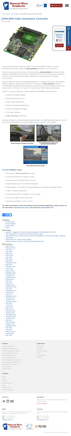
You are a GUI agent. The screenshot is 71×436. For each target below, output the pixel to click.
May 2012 (9, 320)
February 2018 (10, 272)
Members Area (56, 5)
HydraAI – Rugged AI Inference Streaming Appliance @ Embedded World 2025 (31, 232)
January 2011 (10, 324)
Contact (4, 381)
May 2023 (9, 249)
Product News (10, 222)
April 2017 (9, 283)
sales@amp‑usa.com (21, 207)
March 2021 (9, 255)
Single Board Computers (9, 364)
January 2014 (10, 298)
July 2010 (9, 327)
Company (5, 373)
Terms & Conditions (8, 389)
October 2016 (10, 285)
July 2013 (9, 303)
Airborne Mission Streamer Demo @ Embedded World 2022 (25, 241)
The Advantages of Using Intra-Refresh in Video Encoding (24, 234)
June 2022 (9, 251)
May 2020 (9, 259)
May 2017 (9, 281)
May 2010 (9, 329)
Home (3, 14)
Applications (41, 343)
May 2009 (9, 335)
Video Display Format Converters (12, 360)
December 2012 (11, 314)
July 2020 (9, 257)
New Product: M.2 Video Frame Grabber (18, 239)
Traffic (39, 353)
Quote (42, 5)
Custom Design (6, 368)
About (4, 376)
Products (5, 343)
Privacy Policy (6, 387)
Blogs (8, 227)
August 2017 (10, 279)
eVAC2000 (41, 66)
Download (59, 45)
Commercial (40, 346)
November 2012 (11, 316)
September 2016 (11, 287)
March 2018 (9, 270)
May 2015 (9, 294)
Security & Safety (42, 351)
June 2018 (9, 268)
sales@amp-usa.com (42, 419)
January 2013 (10, 313)
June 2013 (9, 305)
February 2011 (10, 322)
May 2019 (9, 264)
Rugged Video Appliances (9, 348)
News (8, 14)
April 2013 (9, 307)
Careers (4, 378)
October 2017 (10, 275)
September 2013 (11, 301)
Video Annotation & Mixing (10, 353)
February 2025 (10, 248)
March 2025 (9, 246)
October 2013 (10, 300)
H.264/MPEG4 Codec (8, 355)
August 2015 (10, 292)
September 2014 (11, 296)
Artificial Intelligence (8, 346)
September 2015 (11, 290)
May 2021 (9, 253)
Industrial (39, 348)
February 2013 (10, 311)
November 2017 (11, 274)
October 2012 (10, 318)
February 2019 (10, 266)
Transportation (41, 355)
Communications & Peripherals (11, 362)
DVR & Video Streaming (9, 357)
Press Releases (15, 14)
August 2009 (10, 333)
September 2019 (11, 262)
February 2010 (10, 331)
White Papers (10, 225)
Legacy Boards (6, 366)
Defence (39, 357)
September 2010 (11, 326)
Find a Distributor (7, 383)
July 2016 (9, 288)
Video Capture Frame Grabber (11, 351)
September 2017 (11, 277)
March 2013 (9, 309)
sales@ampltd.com (47, 207)
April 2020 (9, 261)
